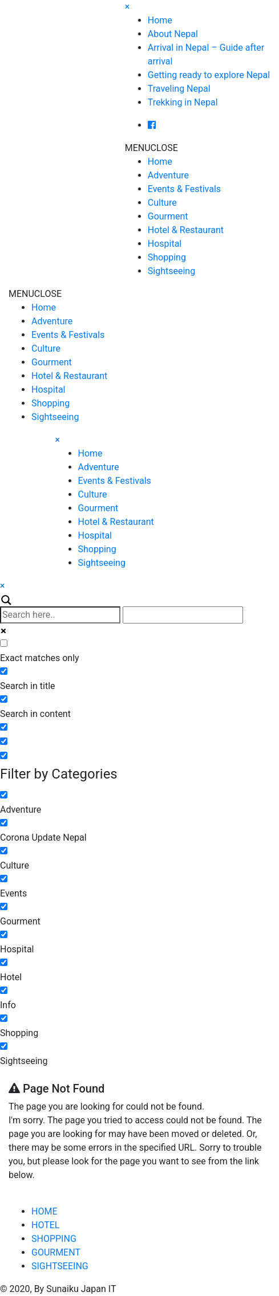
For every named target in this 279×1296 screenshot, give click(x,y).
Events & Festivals (184, 189)
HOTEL (45, 1225)
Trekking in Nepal (183, 102)
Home (160, 20)
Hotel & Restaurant (186, 230)
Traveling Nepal (179, 88)
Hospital (165, 243)
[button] (151, 147)
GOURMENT (55, 1252)
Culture (162, 202)
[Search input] (60, 614)
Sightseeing (171, 271)
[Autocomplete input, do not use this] (183, 614)
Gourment (168, 216)
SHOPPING (53, 1238)
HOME (44, 1211)
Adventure (168, 175)
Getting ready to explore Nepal (209, 75)
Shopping (167, 257)
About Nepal (173, 33)
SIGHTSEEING (59, 1266)
